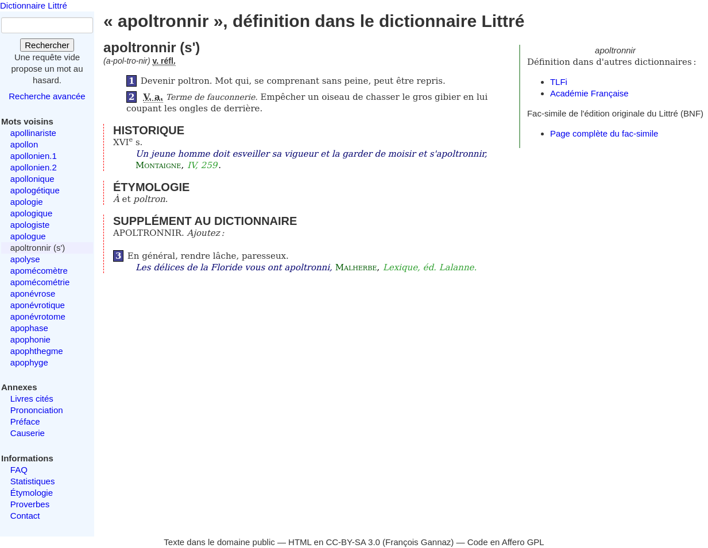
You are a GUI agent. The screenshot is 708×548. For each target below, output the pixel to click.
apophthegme (36, 351)
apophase (29, 328)
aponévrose (32, 293)
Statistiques (32, 481)
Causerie (27, 433)
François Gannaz (418, 542)
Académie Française (589, 93)
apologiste (29, 225)
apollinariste (33, 133)
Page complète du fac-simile (604, 133)
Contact (25, 515)
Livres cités (31, 398)
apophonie (30, 339)
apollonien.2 (33, 167)
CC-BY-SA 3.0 (353, 542)
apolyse (25, 259)
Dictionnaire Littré (33, 5)
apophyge (29, 362)
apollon (24, 144)
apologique (31, 213)
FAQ (19, 470)
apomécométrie (39, 282)
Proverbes (29, 504)
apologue (28, 236)
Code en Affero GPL (505, 542)
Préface (25, 421)
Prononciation (36, 410)
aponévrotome (37, 316)
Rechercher (47, 45)
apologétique (35, 190)
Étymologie (31, 493)
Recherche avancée (47, 96)
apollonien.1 (33, 156)
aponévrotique (37, 305)
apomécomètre (39, 270)
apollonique (32, 179)
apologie (26, 202)
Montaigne (158, 165)
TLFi (558, 82)
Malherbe (356, 267)
